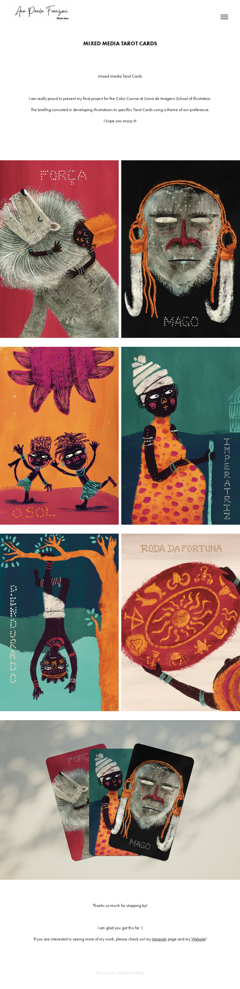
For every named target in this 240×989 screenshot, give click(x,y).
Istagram (159, 939)
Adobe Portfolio (130, 973)
